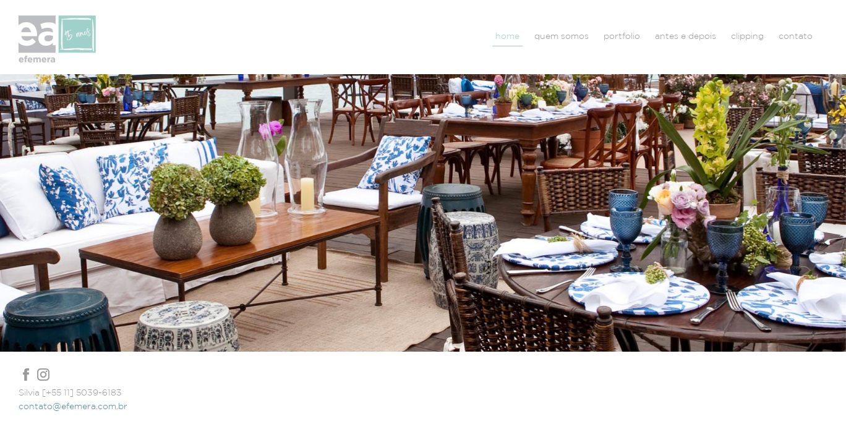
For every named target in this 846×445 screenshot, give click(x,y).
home (507, 36)
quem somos (561, 36)
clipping (747, 36)
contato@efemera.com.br (73, 406)
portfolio (622, 36)
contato (796, 36)
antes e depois (685, 36)
